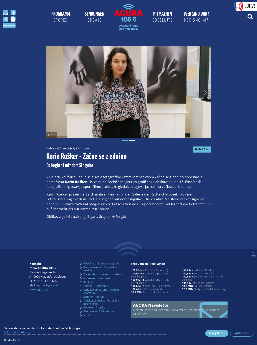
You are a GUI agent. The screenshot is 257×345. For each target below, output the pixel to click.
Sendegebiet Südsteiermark (100, 311)
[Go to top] (253, 253)
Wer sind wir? (196, 17)
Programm (60, 17)
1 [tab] (125, 140)
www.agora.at (38, 289)
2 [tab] (132, 140)
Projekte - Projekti (94, 307)
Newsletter (9, 25)
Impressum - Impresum (97, 278)
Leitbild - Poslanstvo (95, 286)
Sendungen (94, 17)
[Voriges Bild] (51, 91)
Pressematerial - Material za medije (100, 269)
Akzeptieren (216, 333)
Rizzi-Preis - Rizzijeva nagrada (101, 263)
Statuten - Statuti (93, 296)
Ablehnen (242, 333)
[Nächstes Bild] (205, 91)
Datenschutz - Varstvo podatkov (102, 274)
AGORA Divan (201, 149)
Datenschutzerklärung (17, 332)
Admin (87, 315)
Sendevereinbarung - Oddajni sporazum (101, 291)
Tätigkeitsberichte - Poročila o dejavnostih (101, 302)
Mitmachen (162, 17)
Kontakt (88, 282)
